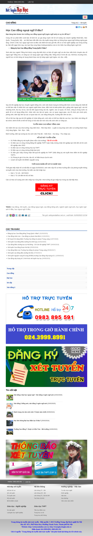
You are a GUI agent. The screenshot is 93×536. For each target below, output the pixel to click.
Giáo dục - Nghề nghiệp (16, 506)
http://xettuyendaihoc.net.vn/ (46, 9)
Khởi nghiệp (64, 493)
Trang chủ (74, 23)
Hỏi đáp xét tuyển (14, 487)
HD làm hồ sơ (11, 490)
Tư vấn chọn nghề (66, 490)
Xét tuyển (83, 23)
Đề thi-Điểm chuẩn (12, 501)
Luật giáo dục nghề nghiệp (15, 512)
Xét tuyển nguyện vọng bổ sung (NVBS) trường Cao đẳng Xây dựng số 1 (31, 256)
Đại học (9, 278)
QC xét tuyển (11, 493)
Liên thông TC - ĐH (40, 490)
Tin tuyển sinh (11, 495)
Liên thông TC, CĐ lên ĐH (42, 495)
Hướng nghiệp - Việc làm (71, 487)
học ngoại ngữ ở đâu (22, 209)
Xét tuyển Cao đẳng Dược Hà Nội (18, 247)
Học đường (64, 498)
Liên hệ (30, 2)
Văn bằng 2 (11, 287)
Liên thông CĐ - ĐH (40, 493)
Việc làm (63, 495)
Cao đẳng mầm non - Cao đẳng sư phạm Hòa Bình (24, 236)
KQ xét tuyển (11, 498)
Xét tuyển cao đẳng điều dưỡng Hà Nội (20, 253)
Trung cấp (10, 268)
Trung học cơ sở (39, 512)
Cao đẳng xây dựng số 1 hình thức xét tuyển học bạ (24, 258)
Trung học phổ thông (40, 515)
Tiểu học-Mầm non (39, 510)
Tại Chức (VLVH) (39, 498)
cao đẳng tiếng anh (51, 207)
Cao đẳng (11, 23)
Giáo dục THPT (40, 506)
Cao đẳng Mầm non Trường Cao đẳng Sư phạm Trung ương (27, 250)
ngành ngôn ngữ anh (67, 207)
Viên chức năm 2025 (67, 501)
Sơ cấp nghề (11, 510)
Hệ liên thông (39, 487)
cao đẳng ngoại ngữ (35, 207)
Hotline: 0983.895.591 (16, 2)
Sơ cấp (9, 283)
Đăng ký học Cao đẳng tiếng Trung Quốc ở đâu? (23, 233)
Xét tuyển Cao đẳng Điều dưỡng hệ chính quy (22, 242)
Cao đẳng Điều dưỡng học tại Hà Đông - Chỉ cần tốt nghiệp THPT (29, 244)
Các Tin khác (13, 229)
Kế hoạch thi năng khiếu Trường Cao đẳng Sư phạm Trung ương (29, 239)
